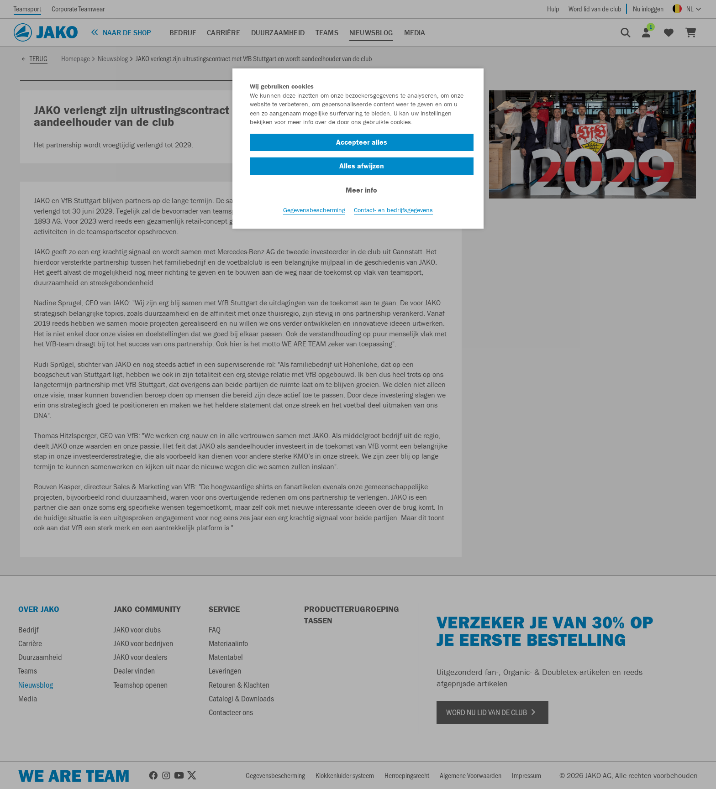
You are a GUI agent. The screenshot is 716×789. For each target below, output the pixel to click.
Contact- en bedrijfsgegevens (393, 210)
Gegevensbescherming (314, 210)
